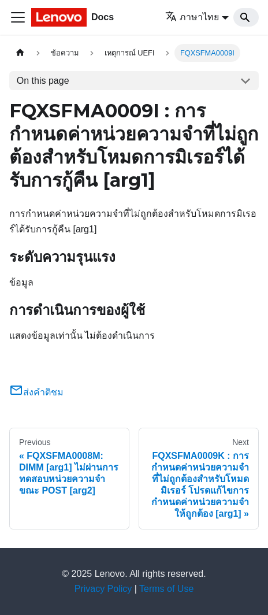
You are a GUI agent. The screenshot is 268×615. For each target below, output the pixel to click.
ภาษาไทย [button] (192, 17)
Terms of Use (166, 589)
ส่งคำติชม (36, 392)
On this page (43, 81)
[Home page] (20, 53)
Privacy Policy (103, 589)
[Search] (246, 17)
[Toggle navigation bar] (18, 17)
